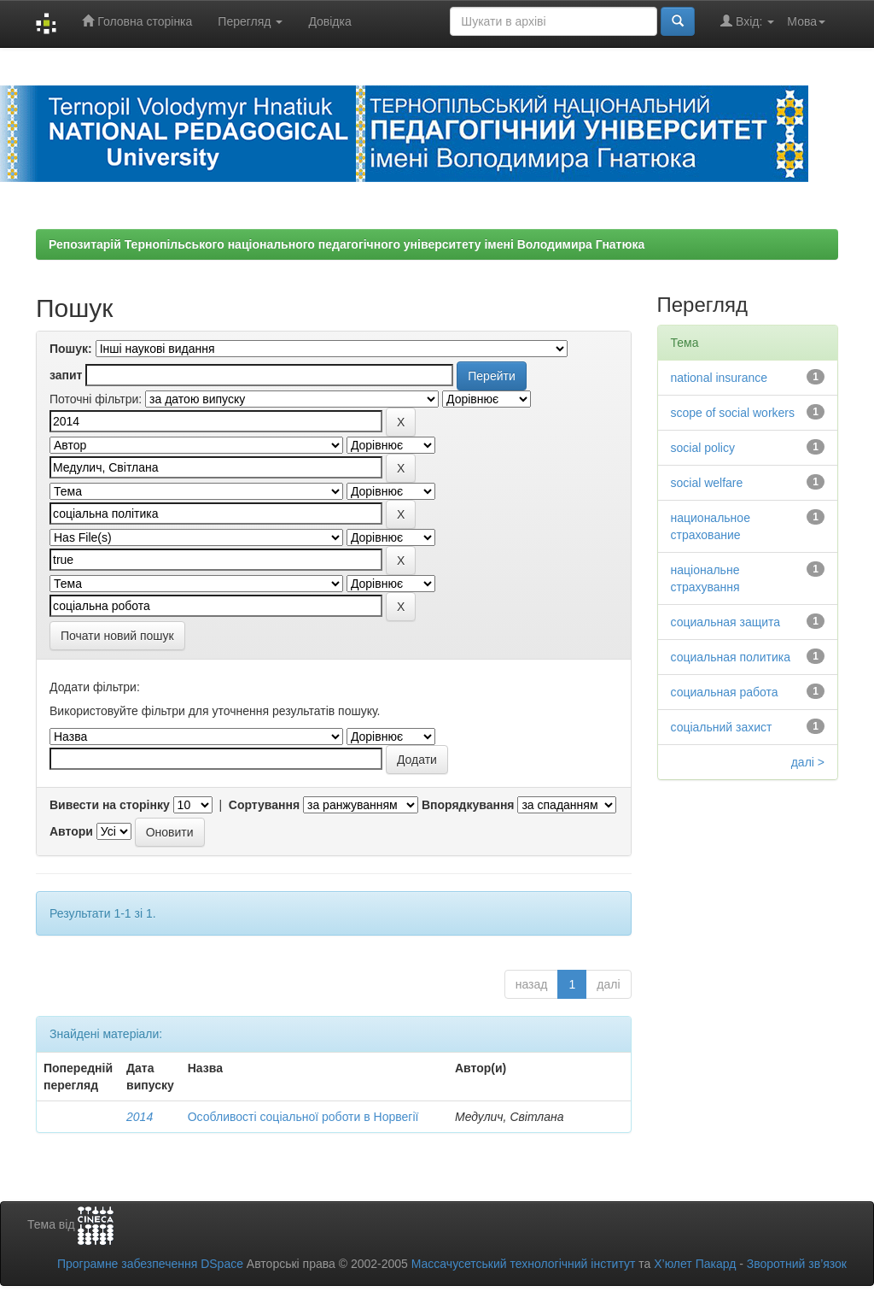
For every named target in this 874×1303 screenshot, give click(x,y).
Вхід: (747, 21)
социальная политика (731, 657)
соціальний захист (721, 727)
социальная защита (726, 622)
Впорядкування (468, 805)
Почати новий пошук (117, 636)
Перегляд (250, 21)
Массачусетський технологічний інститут (523, 1264)
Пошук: (71, 348)
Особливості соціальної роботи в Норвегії (303, 1117)
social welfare (707, 483)
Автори (71, 831)
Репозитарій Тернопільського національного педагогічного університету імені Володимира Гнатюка (346, 244)
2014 (139, 1117)
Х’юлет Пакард (695, 1264)
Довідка (329, 21)
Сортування (264, 805)
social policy (703, 448)
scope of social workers (733, 413)
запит (66, 375)
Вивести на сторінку (110, 805)
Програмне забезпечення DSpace (150, 1264)
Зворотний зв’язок (797, 1264)
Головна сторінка (137, 21)
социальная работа (724, 692)
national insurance (719, 377)
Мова (806, 21)
